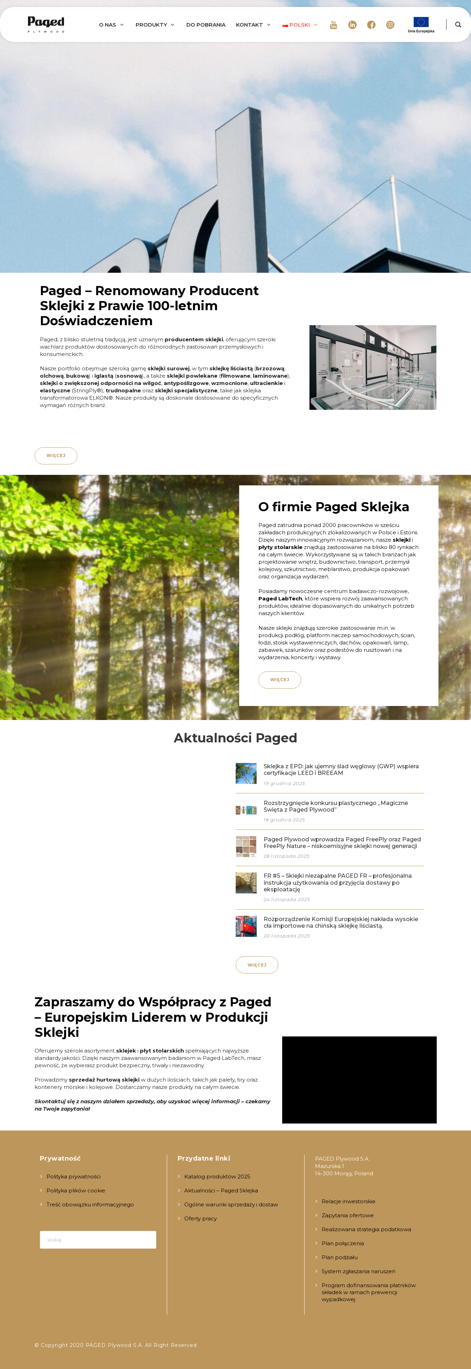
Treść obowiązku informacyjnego (90, 1204)
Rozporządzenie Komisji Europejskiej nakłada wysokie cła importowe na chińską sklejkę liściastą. (341, 922)
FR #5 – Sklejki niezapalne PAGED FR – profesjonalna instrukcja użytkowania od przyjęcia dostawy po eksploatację (338, 882)
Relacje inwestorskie (349, 1201)
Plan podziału (340, 1257)
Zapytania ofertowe (348, 1215)
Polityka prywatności (74, 1176)
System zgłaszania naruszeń (358, 1271)
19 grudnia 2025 (284, 783)
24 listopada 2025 (287, 899)
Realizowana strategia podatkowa (366, 1229)
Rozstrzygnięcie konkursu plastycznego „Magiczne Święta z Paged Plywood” (336, 806)
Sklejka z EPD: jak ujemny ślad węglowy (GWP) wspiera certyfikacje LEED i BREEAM (341, 769)
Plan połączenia (343, 1243)
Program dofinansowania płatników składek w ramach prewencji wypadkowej (369, 1292)
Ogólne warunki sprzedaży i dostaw (231, 1204)
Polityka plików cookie (76, 1190)
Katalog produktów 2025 (217, 1176)
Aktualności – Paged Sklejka (221, 1190)
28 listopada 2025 (286, 856)
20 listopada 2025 (287, 936)
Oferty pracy (200, 1218)
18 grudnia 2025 (284, 819)
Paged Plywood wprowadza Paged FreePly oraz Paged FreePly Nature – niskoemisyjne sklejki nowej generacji (342, 842)
